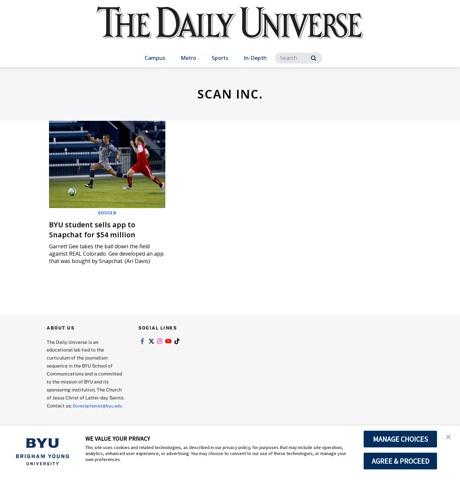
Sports (220, 58)
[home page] (230, 30)
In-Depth (255, 58)
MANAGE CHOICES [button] (400, 439)
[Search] (299, 58)
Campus (155, 58)
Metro (188, 58)
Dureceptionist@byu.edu (73, 413)
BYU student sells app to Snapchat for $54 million (97, 229)
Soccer (107, 212)
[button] (449, 437)
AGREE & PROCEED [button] (400, 461)
